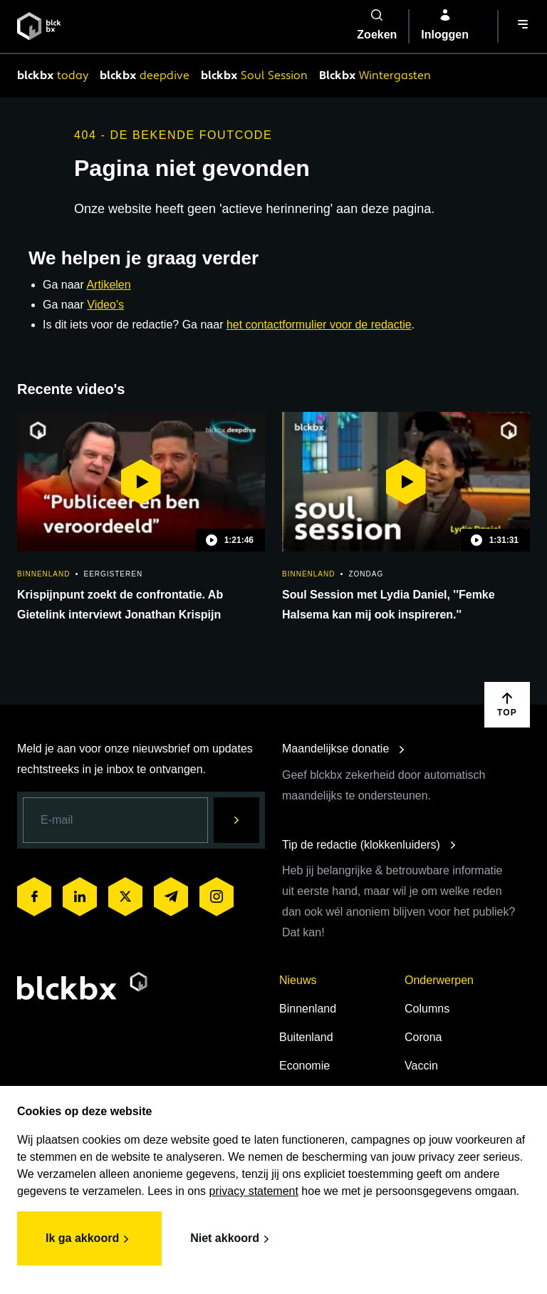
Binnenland (307, 1009)
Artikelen (108, 285)
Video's (105, 305)
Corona (423, 1037)
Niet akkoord (232, 1239)
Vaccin (421, 1066)
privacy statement (253, 1191)
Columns (427, 1009)
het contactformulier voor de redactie (319, 325)
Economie (304, 1066)
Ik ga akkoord (89, 1239)
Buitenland (306, 1037)
